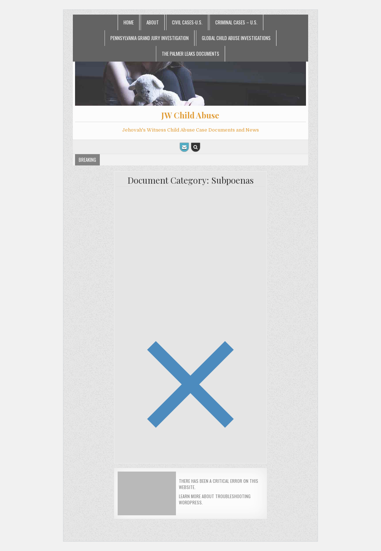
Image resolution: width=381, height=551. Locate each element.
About (152, 22)
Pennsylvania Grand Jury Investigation (149, 38)
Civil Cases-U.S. (187, 22)
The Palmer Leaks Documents (190, 53)
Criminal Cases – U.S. (236, 22)
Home (128, 22)
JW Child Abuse (190, 115)
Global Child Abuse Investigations (236, 38)
